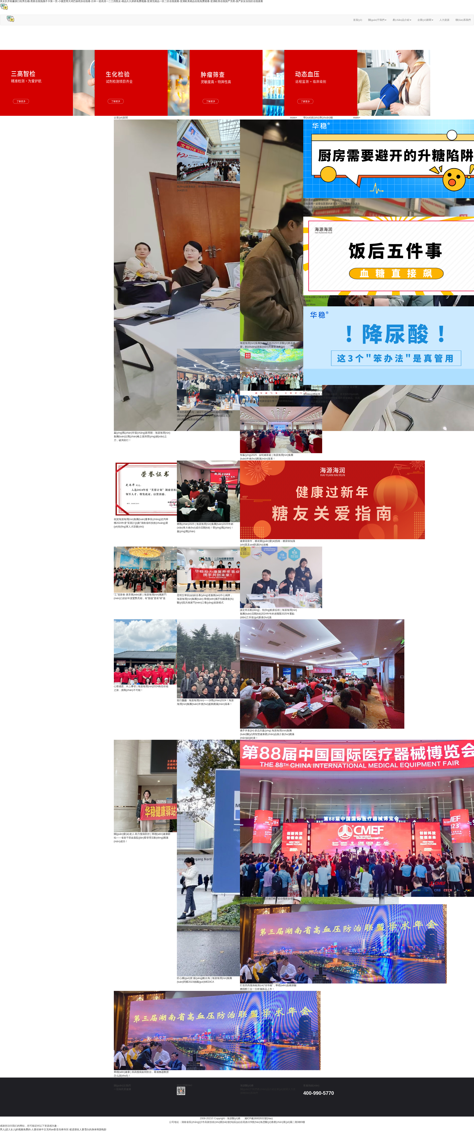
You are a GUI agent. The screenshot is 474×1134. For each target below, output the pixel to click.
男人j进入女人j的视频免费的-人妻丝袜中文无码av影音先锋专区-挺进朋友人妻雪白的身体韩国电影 (53, 1129)
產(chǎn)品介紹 (402, 19)
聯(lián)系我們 (463, 19)
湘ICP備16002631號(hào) (259, 1118)
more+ (293, 117)
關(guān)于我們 (377, 19)
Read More (309, 214)
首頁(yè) (357, 19)
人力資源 (444, 19)
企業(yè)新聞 (425, 19)
